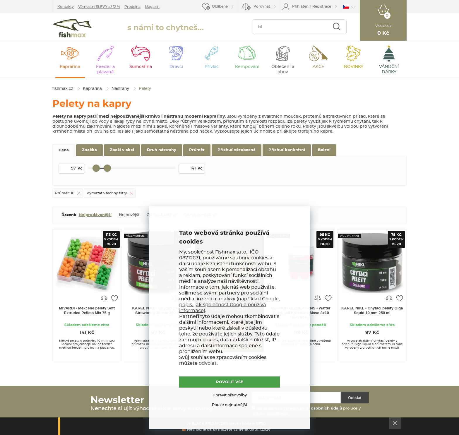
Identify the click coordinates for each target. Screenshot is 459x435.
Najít (336, 27)
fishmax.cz (72, 28)
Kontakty (65, 6)
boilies (117, 131)
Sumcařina (140, 67)
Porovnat (258, 7)
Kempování (247, 67)
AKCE (318, 67)
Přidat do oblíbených (114, 298)
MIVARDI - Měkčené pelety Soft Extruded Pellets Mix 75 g (87, 310)
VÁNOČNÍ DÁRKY (389, 69)
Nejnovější (129, 215)
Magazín (152, 6)
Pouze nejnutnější (229, 405)
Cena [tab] (64, 150)
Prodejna (132, 6)
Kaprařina (70, 67)
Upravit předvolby (230, 395)
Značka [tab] (89, 150)
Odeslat (355, 398)
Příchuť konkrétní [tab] (286, 150)
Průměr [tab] (197, 150)
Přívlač (212, 67)
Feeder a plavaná (105, 69)
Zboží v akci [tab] (122, 150)
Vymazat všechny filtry (107, 193)
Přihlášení (300, 6)
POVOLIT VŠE (229, 382)
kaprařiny (214, 116)
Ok (395, 423)
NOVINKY (353, 67)
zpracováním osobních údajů (312, 408)
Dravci (176, 67)
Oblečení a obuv (282, 69)
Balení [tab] (324, 150)
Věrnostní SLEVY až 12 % (99, 6)
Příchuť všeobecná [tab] (236, 150)
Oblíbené (220, 6)
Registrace (321, 6)
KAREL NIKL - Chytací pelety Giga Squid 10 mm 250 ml (372, 310)
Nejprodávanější (95, 215)
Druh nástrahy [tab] (161, 150)
